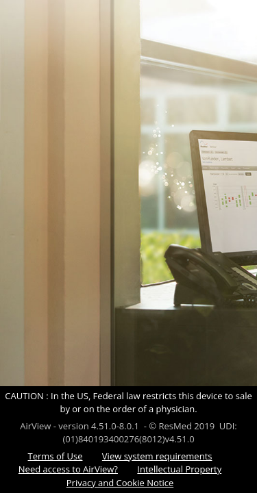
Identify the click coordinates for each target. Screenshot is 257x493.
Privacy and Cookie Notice (119, 483)
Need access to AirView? (68, 469)
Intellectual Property (179, 469)
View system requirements (157, 456)
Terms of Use (55, 456)
